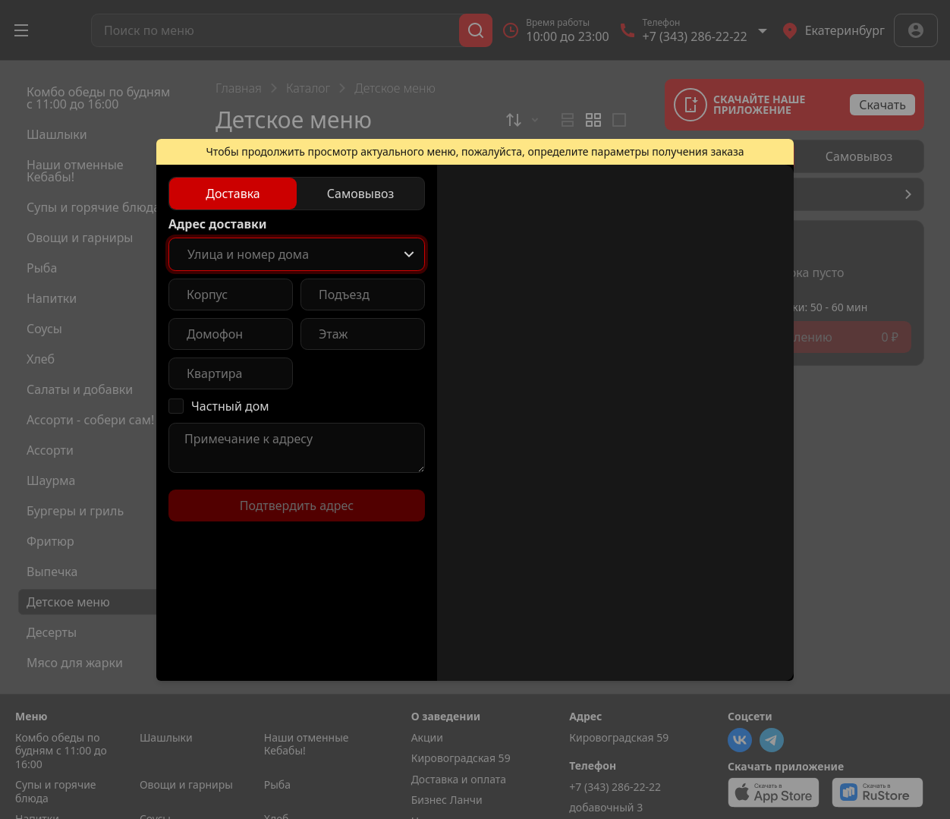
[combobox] (296, 254)
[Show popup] (409, 254)
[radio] (233, 193)
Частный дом (230, 406)
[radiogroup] (296, 193)
